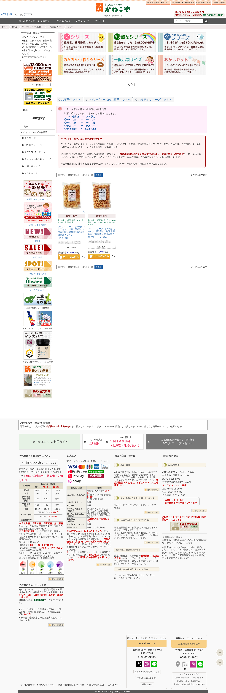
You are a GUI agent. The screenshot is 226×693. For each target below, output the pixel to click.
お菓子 (15, 27)
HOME (25, 110)
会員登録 (176, 2)
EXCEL (48, 395)
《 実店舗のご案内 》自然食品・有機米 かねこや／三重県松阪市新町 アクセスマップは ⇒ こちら (184, 540)
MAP (187, 482)
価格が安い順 (73, 175)
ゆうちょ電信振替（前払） (74, 510)
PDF (38, 395)
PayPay (70, 505)
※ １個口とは (37, 85)
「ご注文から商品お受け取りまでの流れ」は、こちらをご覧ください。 (135, 576)
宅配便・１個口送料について (34, 455)
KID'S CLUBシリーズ (34, 152)
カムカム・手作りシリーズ (37, 159)
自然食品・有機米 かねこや (175, 475)
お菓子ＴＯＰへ (71, 99)
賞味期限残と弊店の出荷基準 (128, 550)
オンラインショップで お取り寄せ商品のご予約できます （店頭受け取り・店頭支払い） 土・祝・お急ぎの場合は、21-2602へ (189, 679)
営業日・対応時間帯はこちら (147, 671)
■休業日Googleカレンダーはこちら (37, 52)
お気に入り (63, 21)
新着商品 (43, 21)
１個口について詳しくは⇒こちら (40, 462)
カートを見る (153, 2)
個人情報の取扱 (96, 684)
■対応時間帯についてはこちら (37, 47)
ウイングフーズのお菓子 (32, 27)
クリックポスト (27, 609)
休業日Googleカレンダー (147, 678)
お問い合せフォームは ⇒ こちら (178, 472)
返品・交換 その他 (125, 455)
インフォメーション (147, 638)
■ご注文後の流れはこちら (34, 57)
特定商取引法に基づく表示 (71, 684)
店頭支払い (72, 527)
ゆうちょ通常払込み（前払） (75, 515)
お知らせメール (203, 2)
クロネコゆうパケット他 (32, 585)
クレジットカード (74, 502)
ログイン (28, 14)
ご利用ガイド (188, 2)
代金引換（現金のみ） (76, 495)
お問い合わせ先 (170, 455)
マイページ (82, 21)
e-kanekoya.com (147, 643)
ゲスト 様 (6, 14)
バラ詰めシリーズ (55, 27)
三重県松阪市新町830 (188, 643)
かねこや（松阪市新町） (83, 533)
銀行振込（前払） (71, 520)
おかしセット (31, 173)
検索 (205, 21)
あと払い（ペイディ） (76, 524)
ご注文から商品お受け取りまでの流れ (132, 569)
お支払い (71, 455)
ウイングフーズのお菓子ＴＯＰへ (109, 99)
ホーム (4, 27)
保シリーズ (29, 138)
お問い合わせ (219, 2)
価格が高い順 (87, 175)
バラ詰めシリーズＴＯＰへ (155, 99)
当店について (27, 21)
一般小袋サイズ (32, 166)
